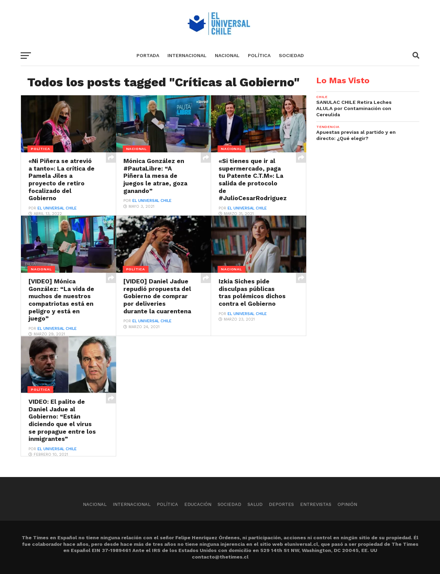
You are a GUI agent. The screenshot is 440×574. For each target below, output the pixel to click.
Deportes (281, 504)
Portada (147, 55)
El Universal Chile (57, 208)
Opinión (347, 504)
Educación (197, 504)
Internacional (187, 55)
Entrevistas (315, 504)
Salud (255, 504)
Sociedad (291, 55)
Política (259, 55)
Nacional (227, 55)
